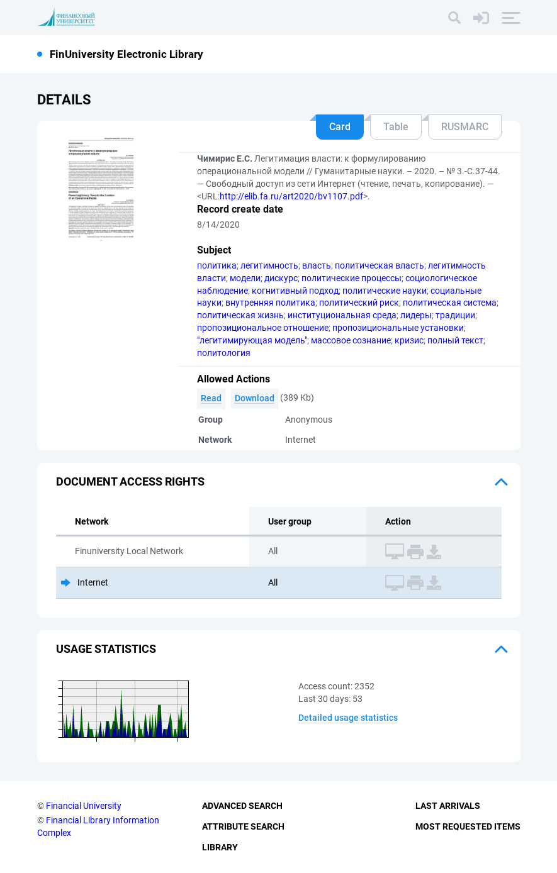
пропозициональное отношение (263, 328)
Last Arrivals (447, 806)
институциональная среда (342, 315)
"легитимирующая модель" (252, 340)
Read (211, 398)
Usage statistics (106, 648)
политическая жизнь (240, 315)
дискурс (281, 278)
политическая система (450, 302)
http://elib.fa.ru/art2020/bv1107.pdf (291, 196)
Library (220, 847)
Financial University (83, 806)
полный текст (455, 340)
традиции (455, 315)
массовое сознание (351, 340)
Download (254, 398)
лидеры (416, 315)
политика (217, 265)
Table (395, 127)
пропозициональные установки (398, 328)
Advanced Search (242, 806)
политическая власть (379, 265)
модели (245, 278)
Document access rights (130, 481)
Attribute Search (243, 826)
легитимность (269, 265)
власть (316, 265)
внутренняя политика (270, 302)
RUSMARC (464, 127)
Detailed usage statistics (348, 718)
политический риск (359, 302)
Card (340, 127)
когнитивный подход (295, 291)
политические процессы (351, 278)
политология (223, 353)
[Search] (454, 17)
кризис (409, 340)
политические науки (384, 291)
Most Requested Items (467, 826)
